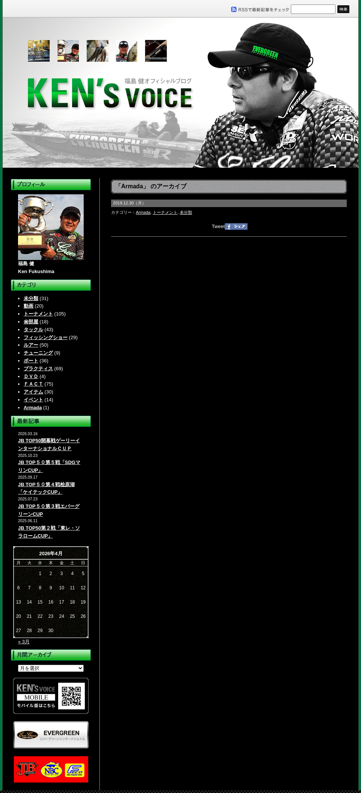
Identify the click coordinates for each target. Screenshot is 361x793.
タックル (33, 329)
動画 (28, 306)
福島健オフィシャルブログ (180, 93)
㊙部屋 (31, 321)
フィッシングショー (46, 337)
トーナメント (38, 314)
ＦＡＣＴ (33, 384)
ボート (31, 360)
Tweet (218, 226)
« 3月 (24, 641)
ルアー (31, 345)
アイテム (33, 392)
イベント (33, 400)
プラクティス (38, 368)
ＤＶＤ (31, 376)
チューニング (38, 353)
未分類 (31, 298)
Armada (33, 407)
